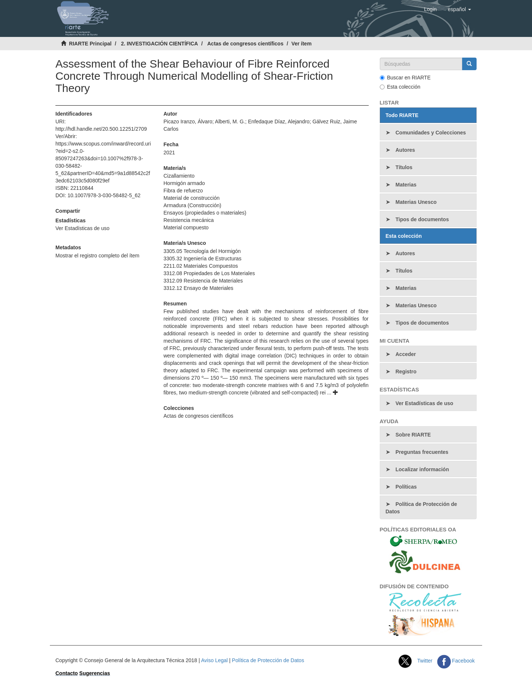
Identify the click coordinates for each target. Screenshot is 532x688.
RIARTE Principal (90, 44)
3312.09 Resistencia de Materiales (203, 281)
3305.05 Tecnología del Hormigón (202, 251)
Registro (406, 371)
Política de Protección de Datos (421, 507)
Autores (405, 150)
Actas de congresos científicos (245, 44)
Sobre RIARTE (413, 435)
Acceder (406, 354)
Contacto (66, 673)
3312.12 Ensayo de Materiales (198, 288)
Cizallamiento (178, 176)
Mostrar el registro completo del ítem (97, 256)
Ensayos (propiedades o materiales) (204, 213)
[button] (459, 9)
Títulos (404, 167)
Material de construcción (191, 198)
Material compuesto (185, 227)
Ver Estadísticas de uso (82, 228)
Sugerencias (94, 673)
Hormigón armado (184, 183)
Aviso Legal (214, 660)
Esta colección (400, 87)
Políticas (406, 487)
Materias (406, 185)
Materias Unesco (416, 202)
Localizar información (422, 469)
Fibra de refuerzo (183, 191)
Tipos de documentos (422, 219)
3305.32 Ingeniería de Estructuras (202, 258)
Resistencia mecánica (188, 220)
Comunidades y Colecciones (431, 133)
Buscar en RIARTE (405, 78)
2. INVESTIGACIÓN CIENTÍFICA (159, 44)
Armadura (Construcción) (192, 205)
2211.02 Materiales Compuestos (200, 266)
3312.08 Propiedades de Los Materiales (209, 273)
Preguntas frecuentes (422, 452)
